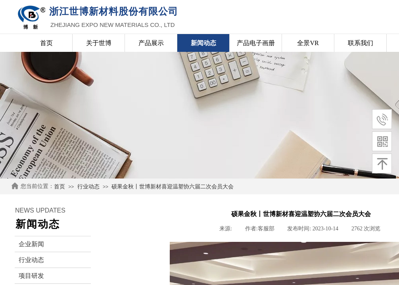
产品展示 (151, 43)
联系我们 (360, 43)
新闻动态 (203, 43)
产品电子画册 (256, 43)
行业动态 (88, 187)
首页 (59, 187)
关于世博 (98, 43)
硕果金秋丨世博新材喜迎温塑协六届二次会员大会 (172, 187)
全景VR (307, 43)
